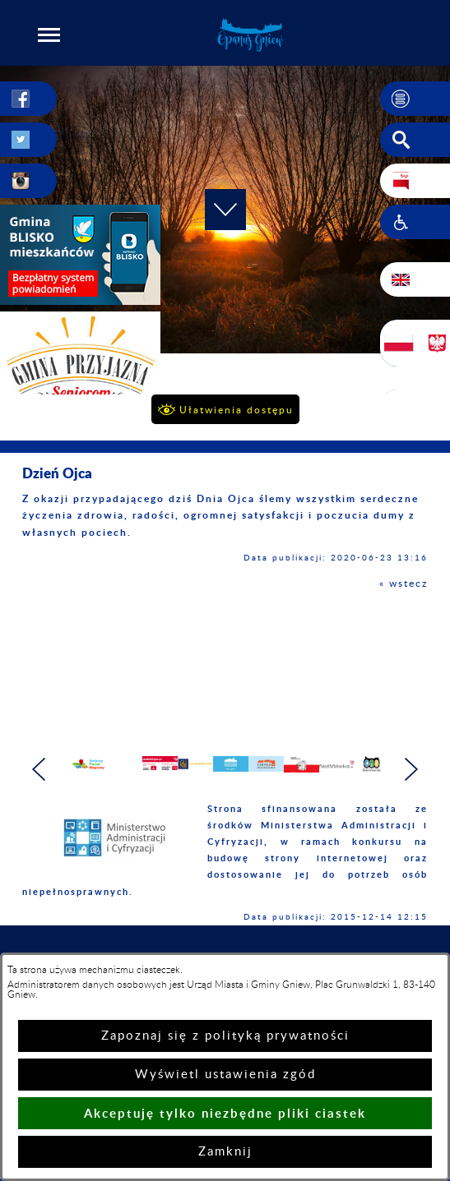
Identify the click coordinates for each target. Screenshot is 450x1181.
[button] (48, 34)
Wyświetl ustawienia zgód (225, 1074)
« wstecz (403, 583)
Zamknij (225, 1152)
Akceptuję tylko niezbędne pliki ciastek (225, 1113)
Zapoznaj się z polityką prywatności (225, 1036)
